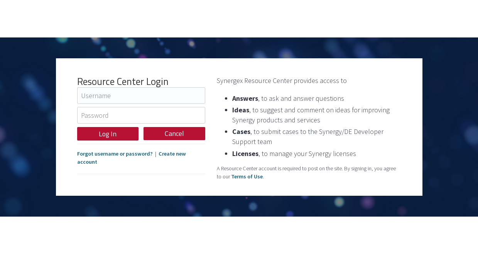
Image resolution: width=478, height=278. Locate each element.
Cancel (174, 133)
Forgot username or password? (115, 153)
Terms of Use (247, 176)
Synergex (54, 19)
